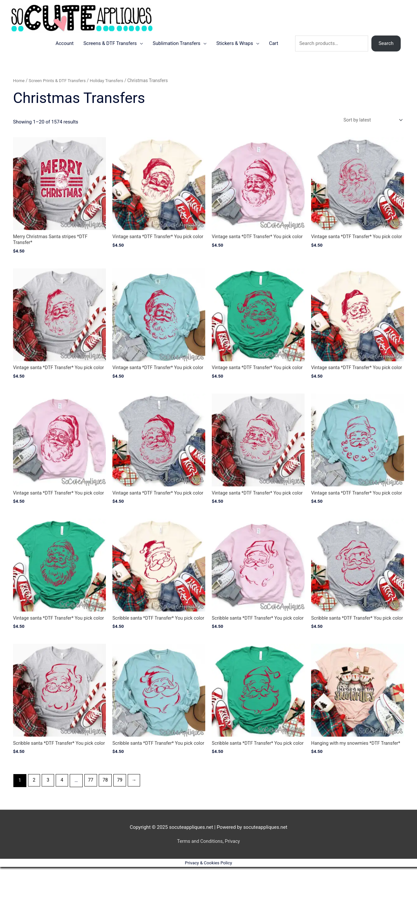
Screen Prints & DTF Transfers (59, 91)
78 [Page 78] (107, 820)
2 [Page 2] (34, 820)
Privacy (233, 881)
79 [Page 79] (123, 820)
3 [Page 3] (49, 820)
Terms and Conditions (199, 881)
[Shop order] (370, 131)
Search (386, 54)
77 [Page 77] (92, 820)
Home (19, 91)
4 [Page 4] (63, 820)
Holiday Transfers (110, 91)
